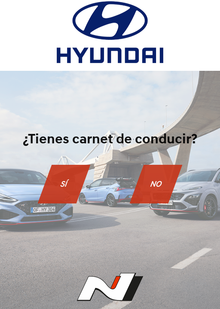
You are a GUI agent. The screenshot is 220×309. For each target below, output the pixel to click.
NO (156, 184)
